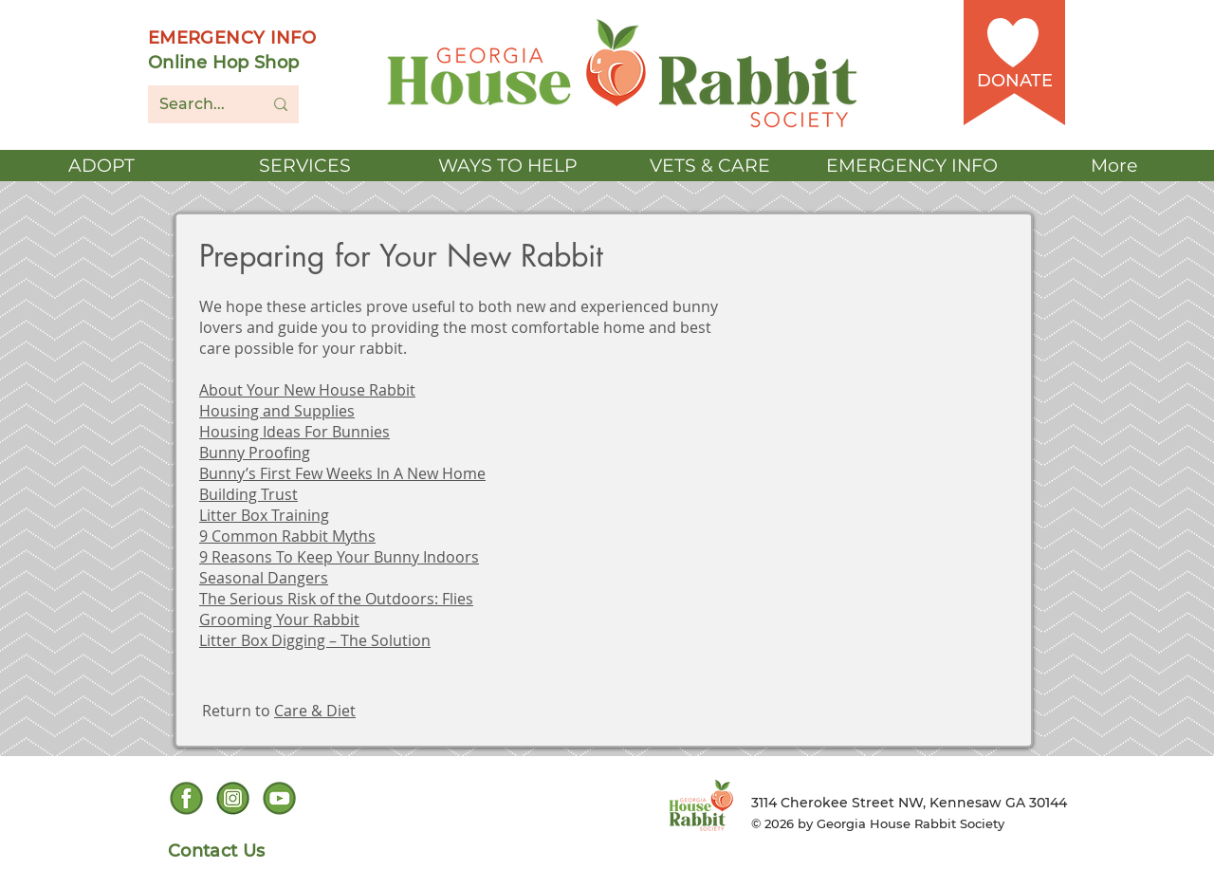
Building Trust (248, 494)
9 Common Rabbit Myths (287, 536)
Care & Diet (315, 710)
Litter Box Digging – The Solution (315, 640)
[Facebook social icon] (186, 798)
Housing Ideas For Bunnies (294, 431)
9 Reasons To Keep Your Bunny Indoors (339, 556)
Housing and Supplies (277, 410)
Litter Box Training (264, 515)
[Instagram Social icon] (232, 798)
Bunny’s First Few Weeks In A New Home (342, 473)
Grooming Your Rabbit (279, 619)
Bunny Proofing (254, 452)
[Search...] (196, 104)
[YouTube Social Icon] (279, 798)
